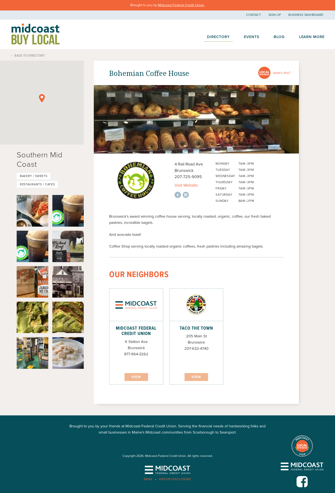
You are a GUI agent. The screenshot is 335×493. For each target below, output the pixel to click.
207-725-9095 (188, 176)
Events (251, 36)
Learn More (312, 36)
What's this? (281, 73)
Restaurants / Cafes (37, 184)
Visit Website (186, 185)
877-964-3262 (136, 354)
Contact (253, 15)
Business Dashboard (305, 15)
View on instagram (186, 195)
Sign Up (275, 15)
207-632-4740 (196, 348)
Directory (218, 36)
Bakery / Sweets (33, 176)
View (136, 377)
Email (148, 479)
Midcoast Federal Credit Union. (181, 5)
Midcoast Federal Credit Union (136, 331)
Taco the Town (196, 328)
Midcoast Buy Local (36, 34)
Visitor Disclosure (175, 479)
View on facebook (178, 195)
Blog (279, 36)
